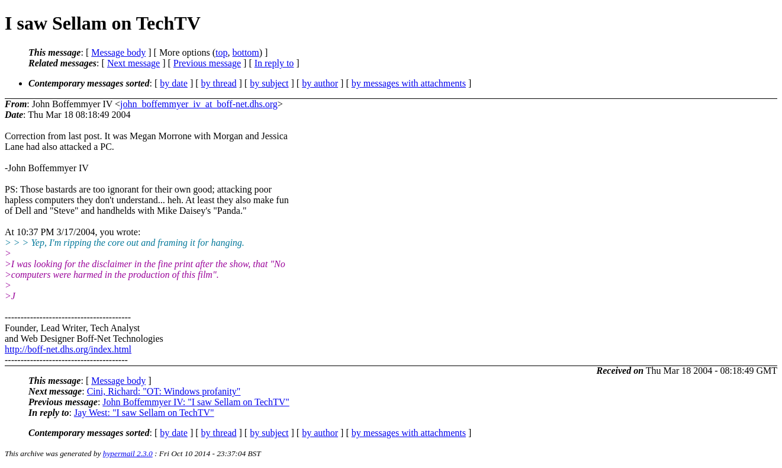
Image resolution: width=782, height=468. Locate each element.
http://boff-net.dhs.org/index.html (68, 349)
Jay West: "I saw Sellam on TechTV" (144, 413)
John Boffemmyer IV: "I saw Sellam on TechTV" (195, 402)
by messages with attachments (409, 83)
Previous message (207, 63)
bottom (245, 52)
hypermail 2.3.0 (128, 453)
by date (174, 83)
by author (320, 83)
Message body (118, 52)
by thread (219, 83)
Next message (133, 63)
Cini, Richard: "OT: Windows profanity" (164, 391)
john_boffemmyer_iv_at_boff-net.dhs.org (199, 104)
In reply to (274, 63)
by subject (269, 83)
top (221, 52)
